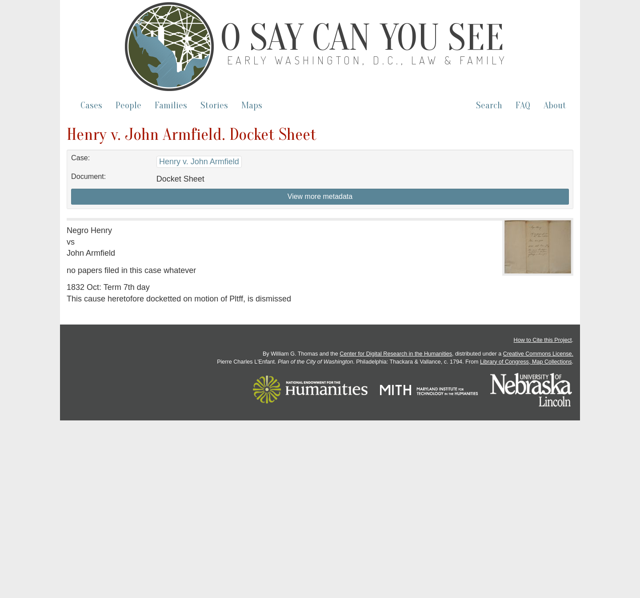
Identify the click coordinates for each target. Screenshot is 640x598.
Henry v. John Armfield (199, 161)
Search (489, 105)
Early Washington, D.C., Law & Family (367, 60)
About (555, 105)
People (128, 105)
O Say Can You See (362, 37)
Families (171, 105)
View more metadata (320, 196)
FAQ (523, 105)
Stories (214, 105)
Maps (251, 105)
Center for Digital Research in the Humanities (396, 354)
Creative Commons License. (538, 354)
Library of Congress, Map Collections (526, 362)
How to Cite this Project (543, 340)
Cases (91, 105)
